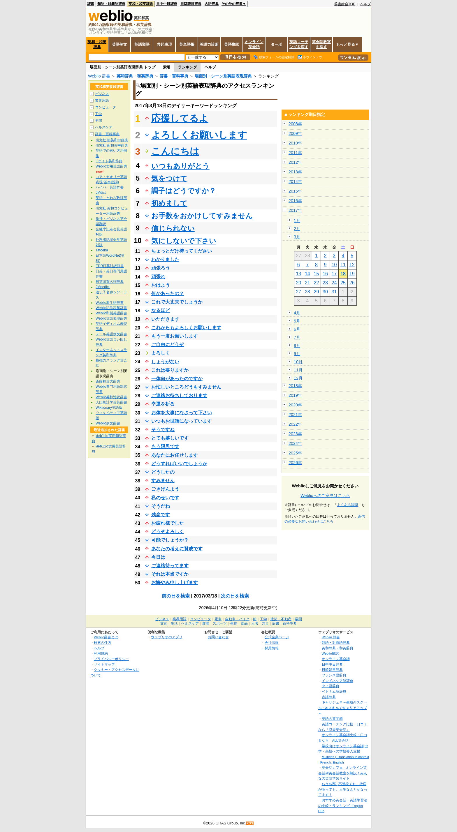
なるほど (160, 310)
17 (334, 273)
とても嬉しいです (170, 438)
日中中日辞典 (166, 4)
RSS (250, 823)
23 (325, 282)
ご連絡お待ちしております (179, 395)
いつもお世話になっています (181, 421)
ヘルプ (365, 4)
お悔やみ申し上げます (174, 582)
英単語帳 (186, 44)
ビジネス (102, 94)
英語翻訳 (231, 44)
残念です (160, 514)
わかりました (165, 259)
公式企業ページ (277, 637)
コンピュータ (105, 107)
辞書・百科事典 (174, 76)
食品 (244, 623)
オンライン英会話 (254, 44)
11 (343, 264)
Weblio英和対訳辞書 (111, 397)
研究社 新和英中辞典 (112, 145)
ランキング (187, 67)
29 (316, 291)
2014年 (295, 181)
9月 (297, 353)
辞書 (90, 4)
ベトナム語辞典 (334, 691)
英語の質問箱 (332, 718)
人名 (254, 623)
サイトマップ (104, 664)
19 (352, 273)
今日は (158, 557)
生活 (174, 623)
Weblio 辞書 (99, 76)
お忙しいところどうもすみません (186, 387)
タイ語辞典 (330, 686)
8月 (297, 345)
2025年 (295, 453)
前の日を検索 (176, 595)
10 (334, 264)
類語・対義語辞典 (111, 4)
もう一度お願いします (174, 336)
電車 (218, 619)
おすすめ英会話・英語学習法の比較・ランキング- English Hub (342, 805)
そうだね (160, 506)
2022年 (295, 424)
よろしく (160, 352)
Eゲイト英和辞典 (109, 161)
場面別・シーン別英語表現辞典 (223, 76)
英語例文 (119, 44)
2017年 (295, 210)
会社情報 (272, 642)
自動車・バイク (237, 619)
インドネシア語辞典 (337, 681)
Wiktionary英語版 (109, 408)
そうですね (163, 429)
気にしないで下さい (183, 241)
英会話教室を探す (321, 44)
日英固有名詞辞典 (110, 282)
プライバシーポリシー (111, 659)
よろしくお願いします (199, 135)
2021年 (295, 414)
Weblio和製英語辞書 (111, 313)
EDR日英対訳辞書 (110, 266)
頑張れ (158, 276)
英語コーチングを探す (298, 44)
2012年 (295, 162)
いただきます (165, 319)
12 (352, 264)
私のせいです (165, 497)
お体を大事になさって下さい (181, 412)
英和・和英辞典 (141, 4)
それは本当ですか (170, 574)
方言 (265, 623)
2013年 (295, 172)
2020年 (295, 405)
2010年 (295, 143)
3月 (297, 237)
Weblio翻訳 (330, 653)
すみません (163, 480)
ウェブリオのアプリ (166, 637)
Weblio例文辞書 (108, 423)
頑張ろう (160, 267)
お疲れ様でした (167, 523)
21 (307, 282)
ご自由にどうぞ (167, 344)
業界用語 (102, 100)
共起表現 (164, 44)
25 (343, 282)
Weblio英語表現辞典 (111, 318)
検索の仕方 (102, 642)
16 (325, 273)
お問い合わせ (218, 637)
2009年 (295, 133)
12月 (298, 378)
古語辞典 (212, 4)
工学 (98, 114)
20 (298, 282)
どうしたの (163, 472)
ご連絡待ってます (170, 565)
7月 (297, 337)
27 (298, 291)
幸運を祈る (163, 403)
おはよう (160, 285)
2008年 (295, 123)
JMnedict (103, 287)
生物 (233, 623)
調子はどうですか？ (183, 191)
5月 (297, 321)
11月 (298, 370)
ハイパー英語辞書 (110, 187)
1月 (297, 220)
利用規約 (101, 653)
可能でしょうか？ (170, 539)
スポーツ (220, 623)
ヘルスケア (104, 127)
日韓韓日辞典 (190, 4)
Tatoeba (102, 250)
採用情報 (272, 648)
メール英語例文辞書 (111, 334)
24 (334, 282)
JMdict (101, 193)
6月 (297, 329)
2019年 (295, 395)
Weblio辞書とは (106, 637)
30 (325, 291)
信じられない (173, 228)
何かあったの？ (167, 293)
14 (307, 273)
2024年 (295, 443)
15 (316, 273)
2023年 (295, 433)
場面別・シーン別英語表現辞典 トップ (122, 67)
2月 (297, 228)
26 (352, 282)
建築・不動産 (280, 619)
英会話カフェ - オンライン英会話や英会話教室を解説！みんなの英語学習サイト (342, 773)
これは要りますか (170, 370)
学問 (98, 121)
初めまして (169, 203)
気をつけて (169, 178)
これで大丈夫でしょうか (177, 301)
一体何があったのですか (177, 378)
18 (343, 273)
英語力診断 (209, 44)
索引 (167, 67)
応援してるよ (179, 118)
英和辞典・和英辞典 (135, 76)
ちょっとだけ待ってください (181, 250)
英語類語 (142, 44)
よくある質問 (347, 505)
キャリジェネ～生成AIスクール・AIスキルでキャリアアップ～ (342, 707)
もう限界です (165, 446)
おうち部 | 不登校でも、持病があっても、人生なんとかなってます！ (342, 789)
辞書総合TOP (345, 4)
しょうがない (165, 361)
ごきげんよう (165, 488)
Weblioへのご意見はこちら (325, 495)
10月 (298, 361)
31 (334, 291)
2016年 (295, 200)
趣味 (205, 623)
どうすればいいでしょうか (179, 463)
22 (316, 282)
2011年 (295, 152)
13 (298, 273)
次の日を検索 (235, 595)
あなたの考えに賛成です (177, 548)
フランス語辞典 (334, 675)
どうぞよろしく (167, 531)
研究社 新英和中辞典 (112, 140)
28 (307, 291)
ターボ (276, 44)
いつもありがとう (180, 166)
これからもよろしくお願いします (186, 327)
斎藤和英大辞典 (108, 381)
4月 (297, 313)
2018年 (295, 385)
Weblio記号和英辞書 (111, 308)
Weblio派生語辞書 (110, 303)
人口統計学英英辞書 (111, 402)
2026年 (295, 462)
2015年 (295, 191)
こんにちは (175, 151)
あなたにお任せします (174, 455)
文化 (163, 623)
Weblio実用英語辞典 (111, 166)
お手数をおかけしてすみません (202, 216)
